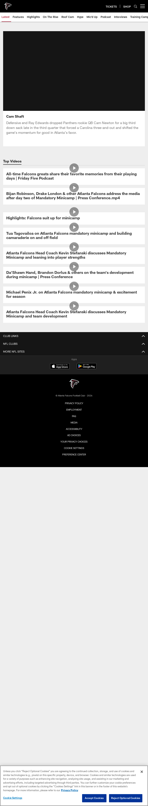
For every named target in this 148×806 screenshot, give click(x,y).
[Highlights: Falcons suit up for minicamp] (74, 218)
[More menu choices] (142, 6)
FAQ (74, 416)
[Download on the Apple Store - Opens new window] (60, 366)
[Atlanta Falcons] (74, 384)
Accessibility (74, 429)
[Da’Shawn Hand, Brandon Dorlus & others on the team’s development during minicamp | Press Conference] (74, 275)
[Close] (141, 771)
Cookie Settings (74, 448)
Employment (74, 409)
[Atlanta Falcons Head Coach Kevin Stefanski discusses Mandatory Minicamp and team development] (74, 314)
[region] (74, 785)
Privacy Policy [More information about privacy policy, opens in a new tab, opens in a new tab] (69, 790)
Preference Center (74, 454)
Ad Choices (74, 435)
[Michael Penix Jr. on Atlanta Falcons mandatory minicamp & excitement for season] (74, 295)
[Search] (135, 6)
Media (74, 422)
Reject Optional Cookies (125, 798)
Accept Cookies (94, 798)
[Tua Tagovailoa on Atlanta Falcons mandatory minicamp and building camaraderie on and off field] (74, 236)
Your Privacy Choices (74, 441)
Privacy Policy (74, 403)
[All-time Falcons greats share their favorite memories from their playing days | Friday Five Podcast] (74, 176)
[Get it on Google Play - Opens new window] (87, 368)
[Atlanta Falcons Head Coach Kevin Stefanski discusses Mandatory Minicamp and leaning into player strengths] (74, 255)
